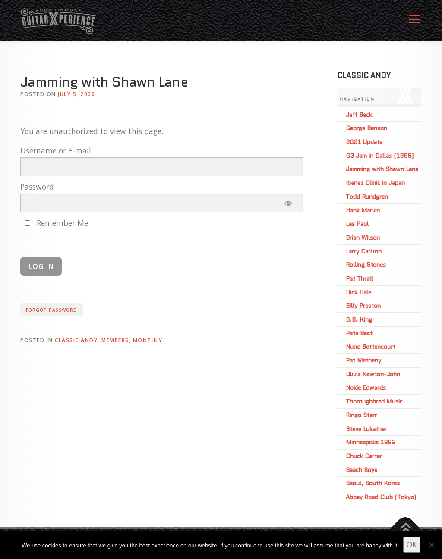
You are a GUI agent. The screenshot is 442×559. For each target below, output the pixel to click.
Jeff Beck (359, 114)
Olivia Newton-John (373, 374)
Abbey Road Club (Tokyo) (381, 497)
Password (37, 186)
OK (412, 544)
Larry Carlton (364, 251)
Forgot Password (51, 310)
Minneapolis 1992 (370, 442)
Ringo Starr (361, 415)
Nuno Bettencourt (370, 346)
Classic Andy (76, 340)
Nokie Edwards (366, 387)
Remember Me (56, 223)
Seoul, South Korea (373, 483)
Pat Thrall (359, 278)
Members (115, 340)
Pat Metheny (363, 360)
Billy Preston (363, 305)
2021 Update (364, 141)
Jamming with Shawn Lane (382, 169)
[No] (431, 544)
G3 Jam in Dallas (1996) (380, 155)
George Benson (366, 128)
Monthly (148, 340)
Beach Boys (361, 469)
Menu (414, 22)
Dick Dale (358, 292)
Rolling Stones (366, 264)
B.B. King (359, 319)
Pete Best (359, 333)
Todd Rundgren (367, 196)
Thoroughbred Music (374, 401)
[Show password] (288, 203)
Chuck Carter (364, 456)
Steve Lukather (366, 429)
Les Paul (357, 223)
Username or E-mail (55, 150)
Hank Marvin (363, 210)
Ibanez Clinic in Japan (375, 182)
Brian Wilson (363, 237)
